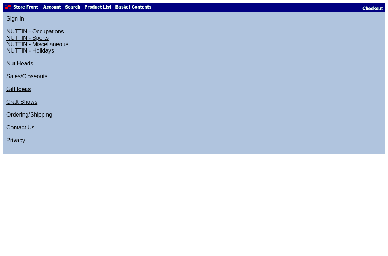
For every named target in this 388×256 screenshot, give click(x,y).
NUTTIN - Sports (27, 38)
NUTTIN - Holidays (30, 51)
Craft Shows (21, 102)
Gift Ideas (18, 89)
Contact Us (20, 127)
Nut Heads (19, 63)
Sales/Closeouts (27, 76)
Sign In (15, 19)
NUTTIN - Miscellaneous (37, 44)
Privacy (15, 140)
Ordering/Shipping (29, 115)
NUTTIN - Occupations (35, 31)
